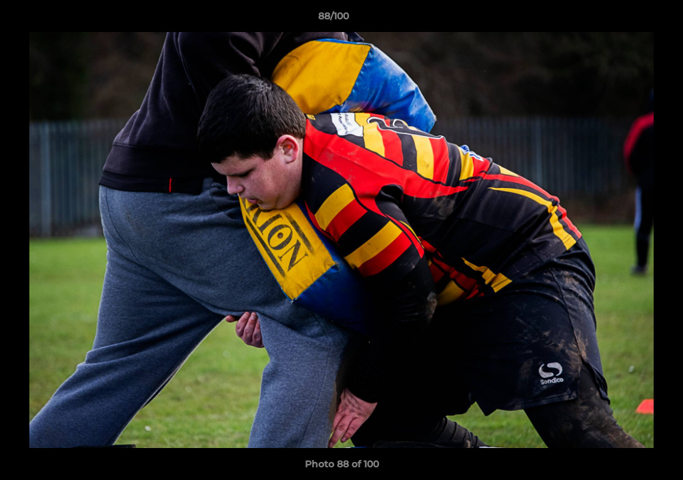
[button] (627, 19)
